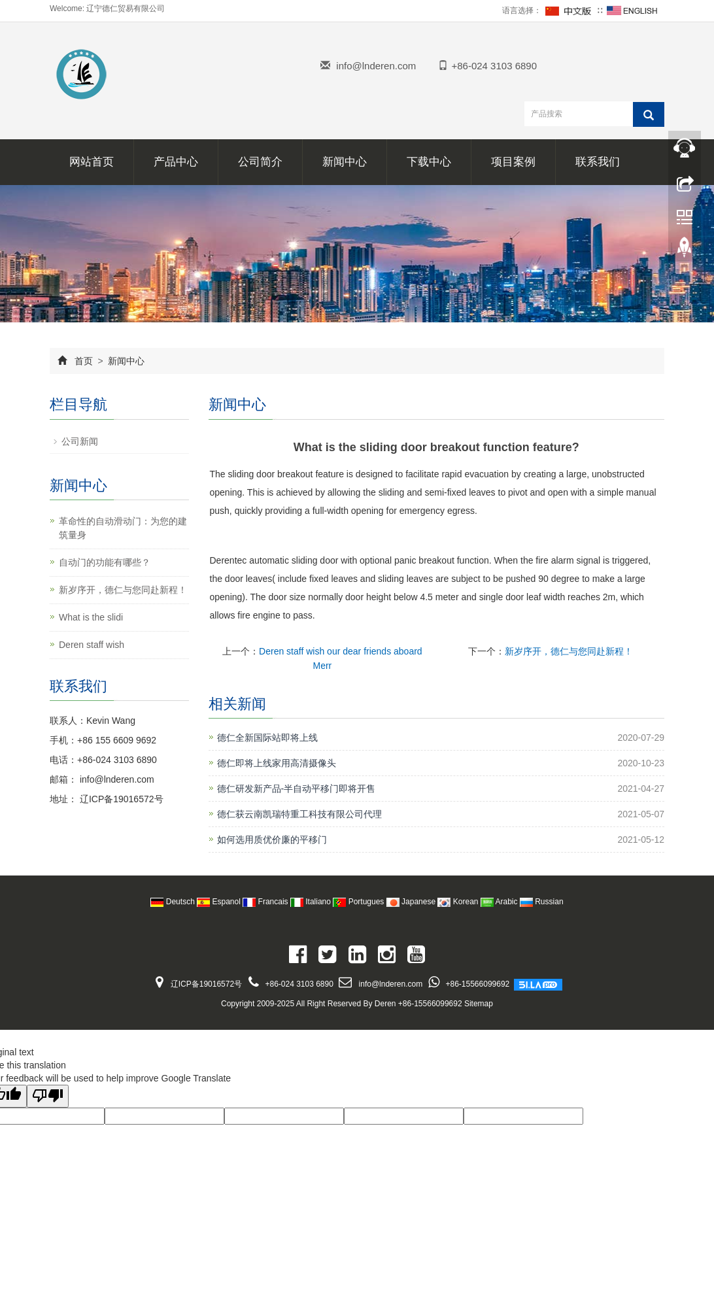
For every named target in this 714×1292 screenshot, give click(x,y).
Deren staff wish (91, 644)
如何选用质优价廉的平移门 (272, 839)
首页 (84, 361)
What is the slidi (91, 617)
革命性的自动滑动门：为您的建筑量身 (123, 528)
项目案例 (513, 162)
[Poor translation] (48, 1096)
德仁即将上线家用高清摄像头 (276, 763)
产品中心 (176, 162)
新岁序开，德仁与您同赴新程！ (569, 651)
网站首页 (91, 162)
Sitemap (478, 1003)
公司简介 (260, 162)
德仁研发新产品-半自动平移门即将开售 (296, 788)
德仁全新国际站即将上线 (267, 737)
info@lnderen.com (376, 65)
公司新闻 (79, 441)
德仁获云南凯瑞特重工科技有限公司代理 (299, 814)
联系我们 (597, 162)
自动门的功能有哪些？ (104, 562)
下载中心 (429, 162)
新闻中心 (344, 162)
